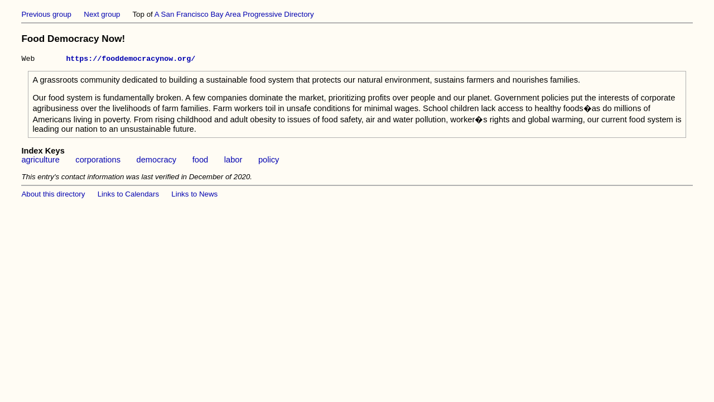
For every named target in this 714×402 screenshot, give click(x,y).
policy (268, 161)
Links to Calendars (128, 196)
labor (233, 161)
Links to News (194, 196)
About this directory (53, 196)
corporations (97, 161)
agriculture (40, 161)
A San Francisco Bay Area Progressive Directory (234, 14)
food (200, 161)
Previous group (46, 14)
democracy (157, 161)
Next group (102, 14)
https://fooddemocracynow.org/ (130, 60)
